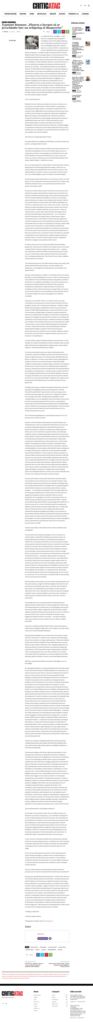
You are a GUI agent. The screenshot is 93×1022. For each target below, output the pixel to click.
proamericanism (29, 949)
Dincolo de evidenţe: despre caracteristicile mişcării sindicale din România (34, 965)
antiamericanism (34, 947)
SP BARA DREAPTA (51, 949)
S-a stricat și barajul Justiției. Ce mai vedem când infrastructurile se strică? (78, 31)
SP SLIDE (60, 949)
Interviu (4, 22)
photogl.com (49, 921)
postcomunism (62, 947)
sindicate (37, 949)
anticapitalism (43, 947)
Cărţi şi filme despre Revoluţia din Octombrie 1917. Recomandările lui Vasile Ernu (77, 997)
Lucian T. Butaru (76, 99)
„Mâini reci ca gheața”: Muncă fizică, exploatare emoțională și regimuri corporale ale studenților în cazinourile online (78, 65)
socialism (43, 949)
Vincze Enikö (80, 56)
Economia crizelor (52, 947)
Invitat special (11, 22)
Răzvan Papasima (76, 38)
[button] (89, 6)
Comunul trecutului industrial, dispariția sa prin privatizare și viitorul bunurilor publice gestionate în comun (78, 48)
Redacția (6, 31)
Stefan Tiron (73, 1016)
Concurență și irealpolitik (76, 95)
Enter (74, 36)
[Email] (50, 938)
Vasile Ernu (73, 1001)
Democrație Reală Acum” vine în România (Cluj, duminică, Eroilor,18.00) (59, 965)
